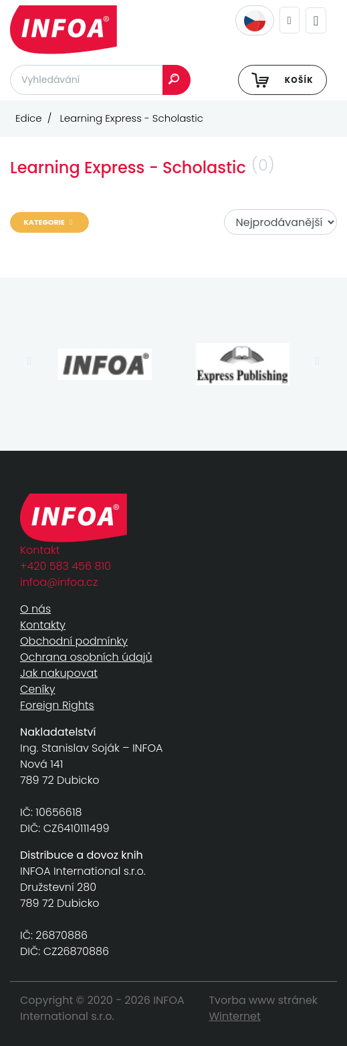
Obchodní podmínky (74, 641)
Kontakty (43, 625)
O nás (35, 609)
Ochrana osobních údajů (86, 657)
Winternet (235, 1016)
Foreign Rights (57, 705)
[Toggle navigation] (316, 20)
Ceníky (37, 689)
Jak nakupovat (59, 673)
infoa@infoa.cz (59, 582)
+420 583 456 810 (65, 566)
